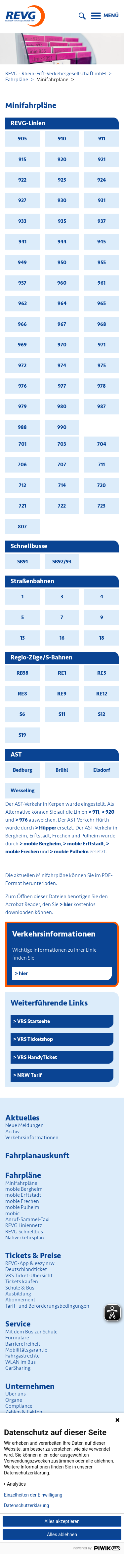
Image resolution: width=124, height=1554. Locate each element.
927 (22, 200)
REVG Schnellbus (24, 1231)
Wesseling (22, 790)
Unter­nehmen (30, 1386)
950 (62, 262)
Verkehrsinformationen (32, 1137)
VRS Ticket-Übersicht (29, 1275)
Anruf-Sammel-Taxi (27, 1219)
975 (102, 365)
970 (62, 344)
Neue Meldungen (24, 1125)
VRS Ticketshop (35, 1039)
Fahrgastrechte (22, 1356)
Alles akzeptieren (61, 1521)
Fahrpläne (16, 79)
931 (101, 200)
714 (62, 485)
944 (62, 241)
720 (101, 485)
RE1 (62, 673)
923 (62, 180)
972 (22, 365)
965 (101, 303)
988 (22, 427)
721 (22, 506)
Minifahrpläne (21, 1183)
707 (62, 464)
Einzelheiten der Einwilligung (33, 1495)
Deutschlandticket (26, 1269)
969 (22, 344)
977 (62, 386)
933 (22, 221)
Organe (13, 1400)
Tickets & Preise (33, 1255)
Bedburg (22, 770)
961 (101, 283)
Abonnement (20, 1299)
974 (62, 365)
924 (101, 180)
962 (22, 303)
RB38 (22, 673)
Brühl (62, 770)
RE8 (22, 693)
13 (22, 638)
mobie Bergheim (42, 843)
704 (101, 444)
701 (22, 444)
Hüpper (47, 828)
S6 (22, 714)
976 (22, 386)
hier (67, 904)
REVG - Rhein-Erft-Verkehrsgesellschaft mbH (55, 73)
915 (22, 159)
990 (61, 427)
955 (102, 262)
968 (101, 324)
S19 (22, 735)
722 (62, 506)
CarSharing (17, 1368)
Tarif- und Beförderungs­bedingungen (47, 1306)
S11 (62, 714)
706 (22, 464)
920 (62, 159)
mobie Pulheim (71, 851)
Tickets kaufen (21, 1281)
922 (22, 180)
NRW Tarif (29, 1075)
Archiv (12, 1131)
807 (22, 526)
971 (101, 344)
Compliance (18, 1406)
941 (22, 241)
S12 (101, 714)
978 (101, 386)
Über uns (15, 1394)
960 (61, 283)
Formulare (17, 1337)
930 (62, 200)
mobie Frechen (22, 1201)
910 (62, 138)
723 (101, 506)
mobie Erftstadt (85, 843)
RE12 (101, 693)
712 (22, 485)
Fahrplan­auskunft (37, 1155)
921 (101, 159)
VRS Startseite (33, 1021)
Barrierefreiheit (22, 1344)
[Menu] (105, 16)
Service (17, 1324)
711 (101, 464)
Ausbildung (18, 1293)
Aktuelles (22, 1118)
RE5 (101, 673)
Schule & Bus (19, 1288)
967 (62, 324)
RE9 (61, 693)
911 (101, 138)
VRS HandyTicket (37, 1057)
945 (101, 241)
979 (22, 406)
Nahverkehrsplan (24, 1237)
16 (62, 638)
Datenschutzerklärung (26, 1505)
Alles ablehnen (62, 1534)
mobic (12, 1213)
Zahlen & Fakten (23, 1412)
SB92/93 (61, 561)
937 (102, 221)
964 (62, 303)
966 (22, 324)
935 (62, 221)
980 (61, 406)
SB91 (22, 561)
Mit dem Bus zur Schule (31, 1331)
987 (101, 406)
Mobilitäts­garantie (26, 1350)
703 (62, 444)
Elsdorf (101, 770)
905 (22, 138)
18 (101, 638)
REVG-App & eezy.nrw (30, 1263)
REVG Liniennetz (23, 1225)
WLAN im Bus (20, 1362)
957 (22, 283)
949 (22, 262)
